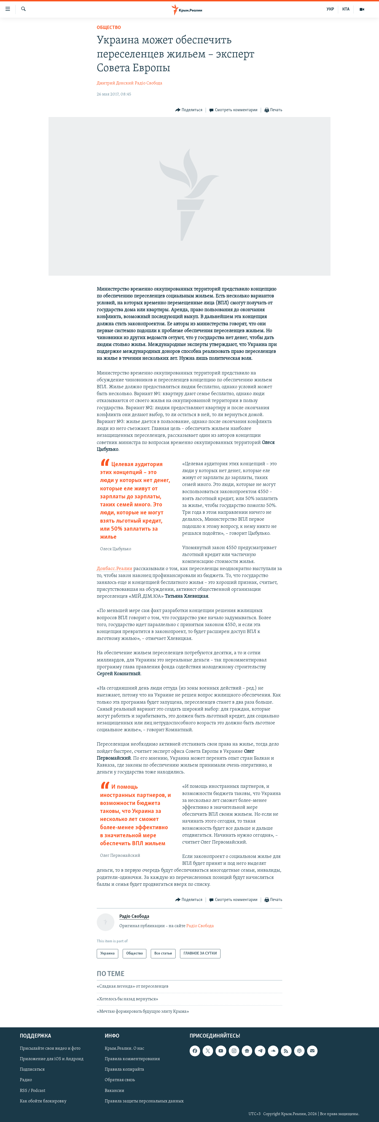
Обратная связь (120, 1080)
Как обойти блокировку (43, 1101)
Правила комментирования (132, 1059)
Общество (109, 27)
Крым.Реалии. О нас (124, 1048)
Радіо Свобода (148, 83)
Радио (26, 1080)
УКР (330, 9)
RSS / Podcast (32, 1090)
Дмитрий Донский (115, 83)
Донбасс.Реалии (114, 568)
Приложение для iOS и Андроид (52, 1059)
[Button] (189, 110)
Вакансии (114, 1090)
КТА (346, 9)
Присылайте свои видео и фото (50, 1048)
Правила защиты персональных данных (144, 1101)
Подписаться (32, 1069)
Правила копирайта (124, 1069)
